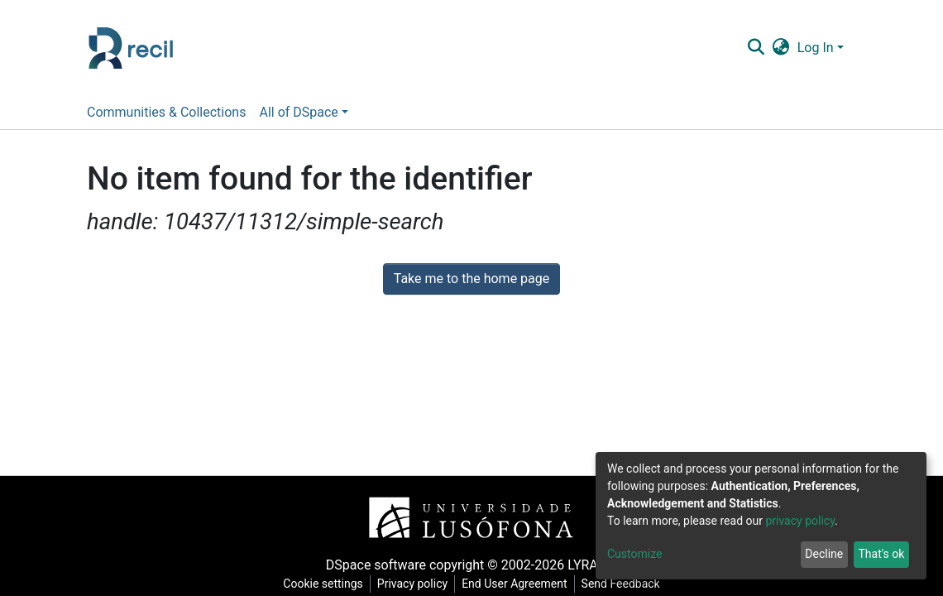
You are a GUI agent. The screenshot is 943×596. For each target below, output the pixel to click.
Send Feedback (621, 583)
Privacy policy (412, 583)
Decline (824, 553)
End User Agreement (514, 583)
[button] (780, 48)
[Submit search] (755, 48)
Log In (815, 47)
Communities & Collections (166, 112)
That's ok (881, 553)
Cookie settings (323, 583)
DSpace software (376, 565)
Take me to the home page (472, 278)
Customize (634, 553)
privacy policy (800, 520)
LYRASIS (592, 565)
